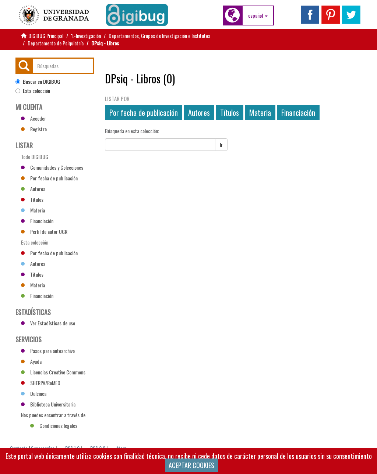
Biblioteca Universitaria (48, 404)
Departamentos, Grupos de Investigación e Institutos (159, 35)
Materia (260, 112)
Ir (221, 144)
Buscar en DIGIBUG (37, 81)
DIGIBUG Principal (45, 35)
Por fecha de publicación (143, 112)
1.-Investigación (86, 35)
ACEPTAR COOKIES (191, 465)
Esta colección (32, 90)
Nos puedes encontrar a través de (53, 416)
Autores (199, 112)
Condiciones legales (53, 425)
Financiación (298, 112)
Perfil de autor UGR (44, 231)
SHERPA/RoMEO (40, 383)
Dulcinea (33, 393)
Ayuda (31, 361)
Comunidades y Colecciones (52, 167)
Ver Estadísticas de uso (48, 323)
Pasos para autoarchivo (48, 350)
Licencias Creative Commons (53, 372)
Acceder (33, 118)
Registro (34, 129)
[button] (258, 15)
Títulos (229, 112)
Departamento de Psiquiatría (56, 43)
